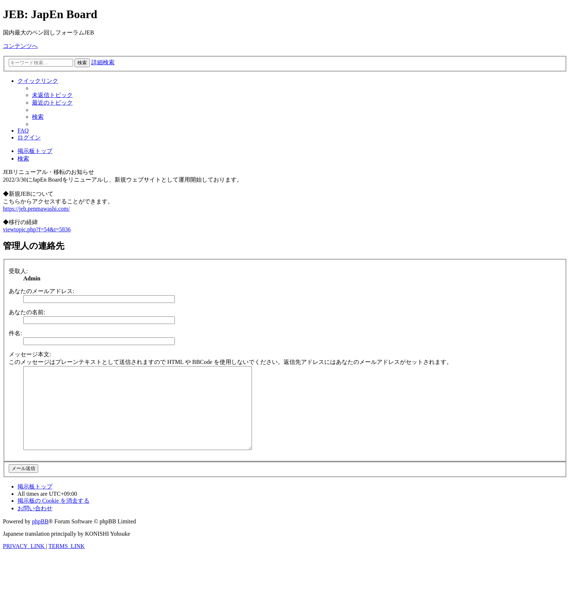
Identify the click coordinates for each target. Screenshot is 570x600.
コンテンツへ (20, 46)
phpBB (40, 538)
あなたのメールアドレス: (41, 291)
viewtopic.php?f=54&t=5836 (37, 229)
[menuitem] (52, 95)
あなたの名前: (27, 312)
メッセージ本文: (30, 354)
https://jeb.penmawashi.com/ (36, 209)
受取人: (18, 271)
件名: (15, 333)
